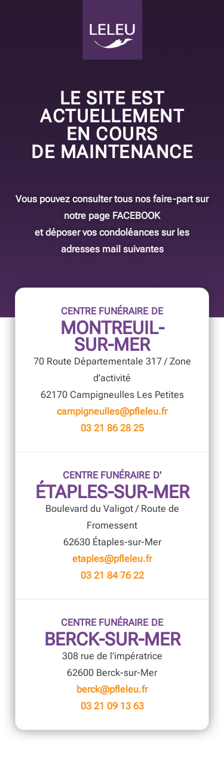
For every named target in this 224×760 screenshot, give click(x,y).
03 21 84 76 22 (112, 575)
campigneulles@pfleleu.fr (112, 411)
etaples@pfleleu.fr (112, 558)
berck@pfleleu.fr (112, 689)
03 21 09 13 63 (112, 706)
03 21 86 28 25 (112, 428)
